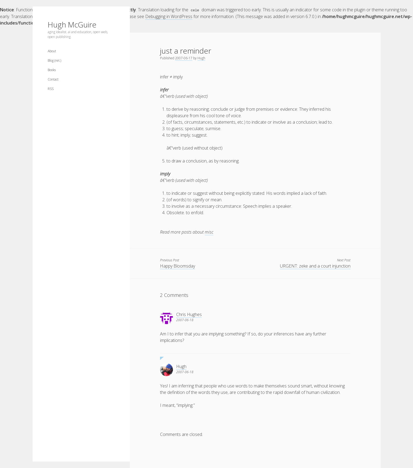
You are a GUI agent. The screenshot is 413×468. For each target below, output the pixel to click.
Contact (53, 79)
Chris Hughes (189, 314)
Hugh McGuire (72, 24)
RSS (51, 88)
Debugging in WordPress (168, 16)
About (52, 51)
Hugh (201, 58)
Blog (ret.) (54, 60)
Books (52, 70)
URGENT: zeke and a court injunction (315, 266)
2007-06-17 (183, 58)
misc (209, 232)
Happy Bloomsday (177, 266)
